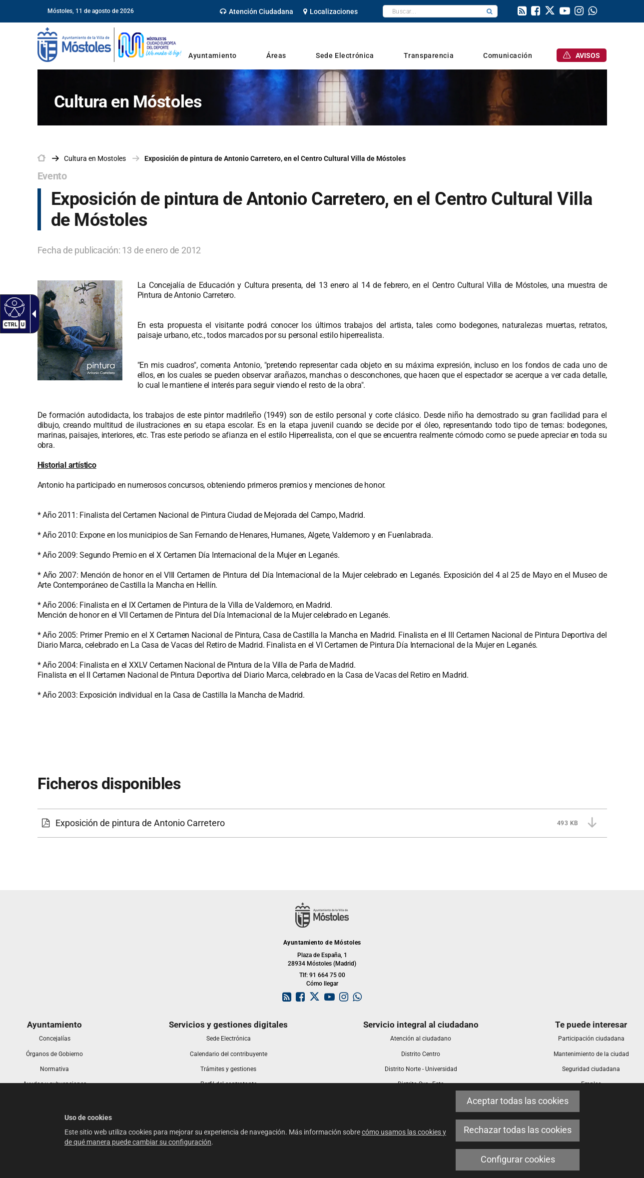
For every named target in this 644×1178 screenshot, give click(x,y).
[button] (490, 11)
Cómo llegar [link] (322, 983)
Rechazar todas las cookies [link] (518, 1130)
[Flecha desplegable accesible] (32, 314)
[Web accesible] (13, 307)
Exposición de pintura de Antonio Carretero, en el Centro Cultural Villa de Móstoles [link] (275, 158)
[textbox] (432, 11)
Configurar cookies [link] (518, 1160)
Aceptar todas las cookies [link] (518, 1101)
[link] (256, 11)
